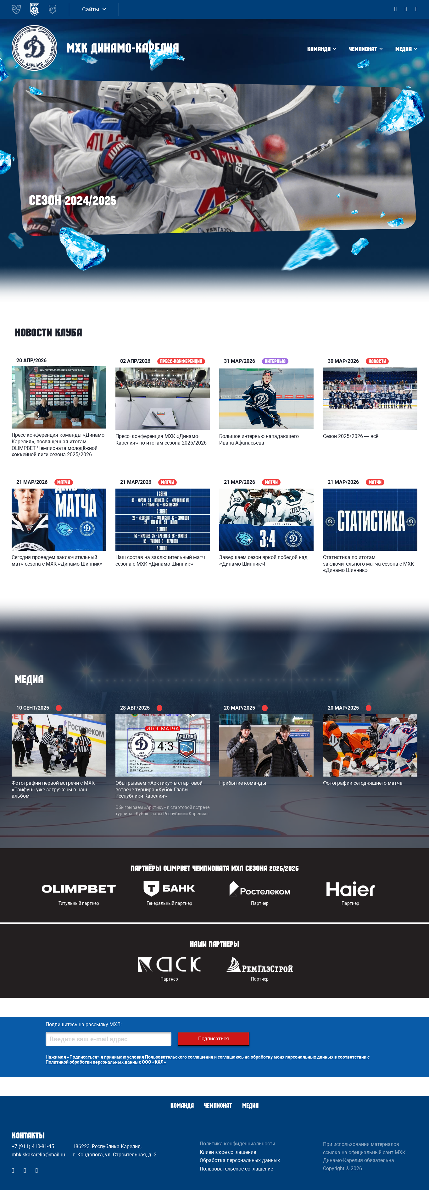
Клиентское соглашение (228, 1152)
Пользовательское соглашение (236, 1169)
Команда (319, 49)
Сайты (90, 9)
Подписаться (213, 1039)
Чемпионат (363, 49)
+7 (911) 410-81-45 (33, 1146)
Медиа (403, 49)
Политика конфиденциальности (237, 1144)
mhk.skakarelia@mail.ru (38, 1155)
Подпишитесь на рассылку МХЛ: (84, 1024)
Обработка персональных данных (240, 1160)
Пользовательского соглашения (179, 1057)
